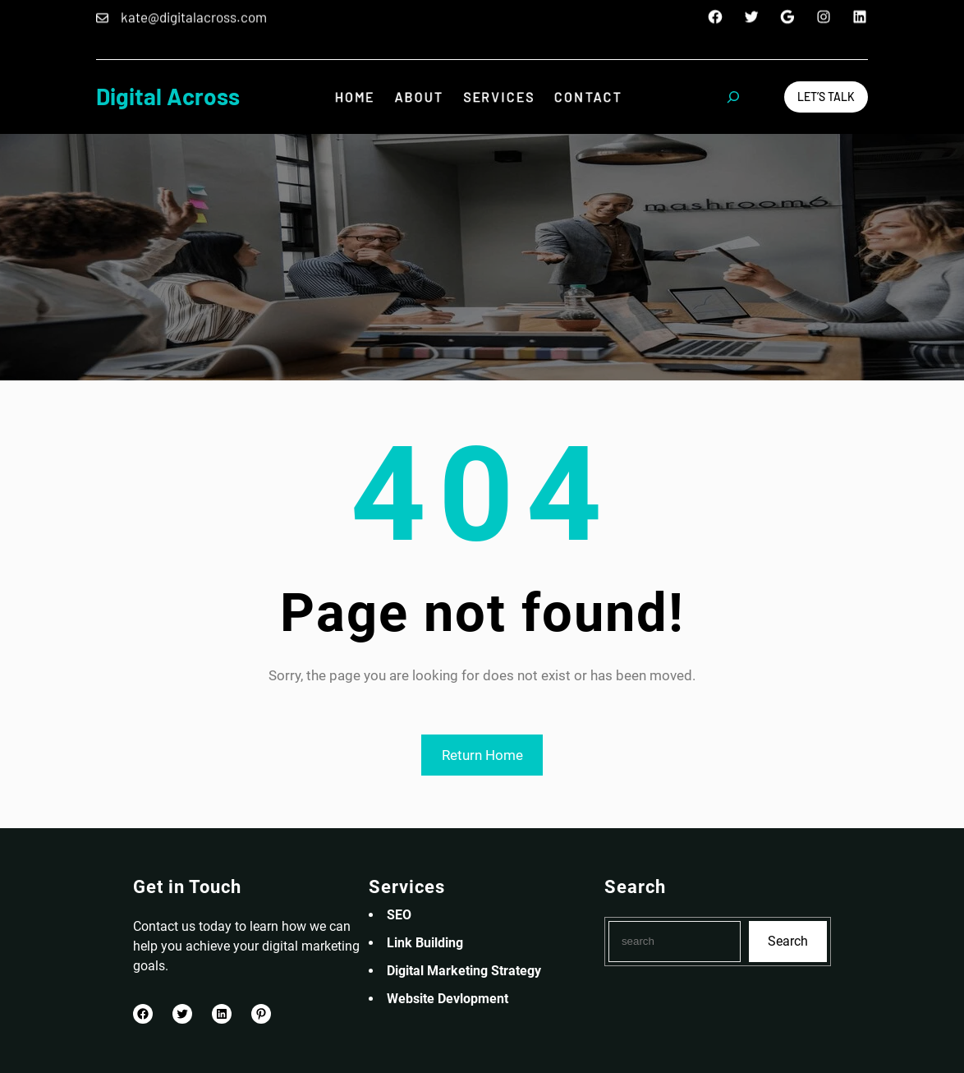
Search (788, 941)
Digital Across (168, 96)
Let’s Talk (826, 97)
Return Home (482, 755)
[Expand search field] (733, 97)
